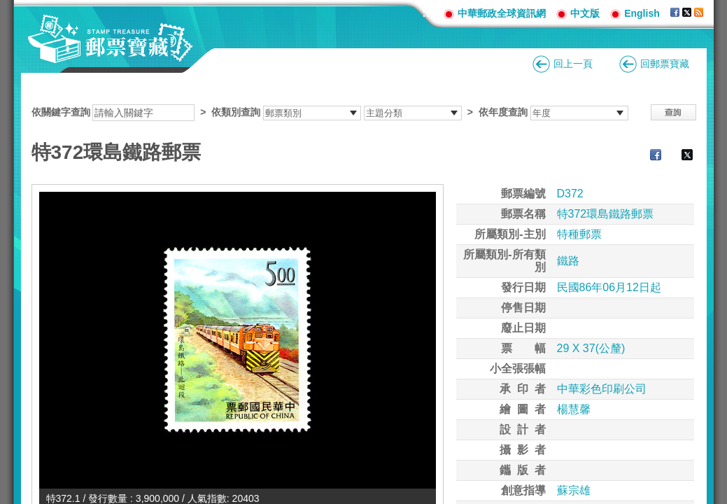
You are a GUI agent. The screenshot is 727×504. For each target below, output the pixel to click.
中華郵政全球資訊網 (502, 13)
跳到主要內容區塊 (7, 7)
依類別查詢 (235, 112)
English (642, 13)
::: (427, 13)
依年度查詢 (503, 112)
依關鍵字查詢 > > (329, 112)
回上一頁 (573, 63)
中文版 (585, 13)
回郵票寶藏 (664, 63)
